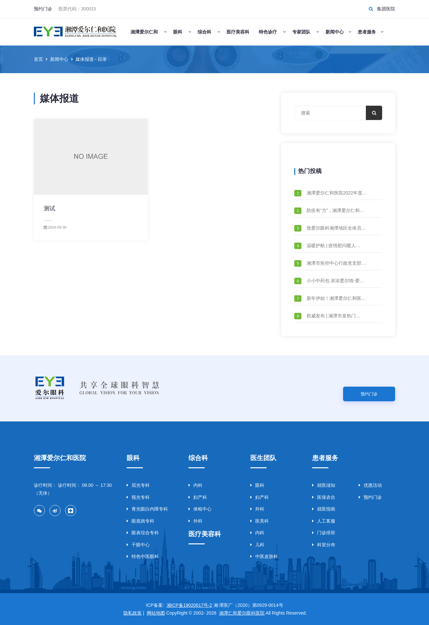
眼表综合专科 (143, 532)
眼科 (257, 485)
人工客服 (323, 521)
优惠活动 (370, 485)
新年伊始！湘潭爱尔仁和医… (336, 298)
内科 (195, 485)
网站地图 (156, 613)
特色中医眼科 (143, 556)
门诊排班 (323, 532)
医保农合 (323, 497)
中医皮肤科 (264, 556)
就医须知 (323, 485)
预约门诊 (43, 8)
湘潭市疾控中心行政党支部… (336, 263)
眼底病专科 (140, 521)
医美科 (259, 521)
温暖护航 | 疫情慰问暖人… (333, 245)
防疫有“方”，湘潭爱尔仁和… (335, 210)
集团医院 (386, 8)
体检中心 (200, 509)
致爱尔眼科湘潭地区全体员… (336, 228)
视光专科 (138, 497)
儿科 (257, 544)
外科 (195, 521)
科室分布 (323, 544)
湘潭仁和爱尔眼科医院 (242, 613)
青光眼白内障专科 (147, 509)
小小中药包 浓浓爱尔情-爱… (335, 280)
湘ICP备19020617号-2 (189, 605)
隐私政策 (132, 613)
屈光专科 (138, 485)
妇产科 (197, 497)
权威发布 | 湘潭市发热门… (333, 315)
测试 (49, 208)
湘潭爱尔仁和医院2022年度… (337, 192)
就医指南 (323, 509)
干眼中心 (138, 544)
